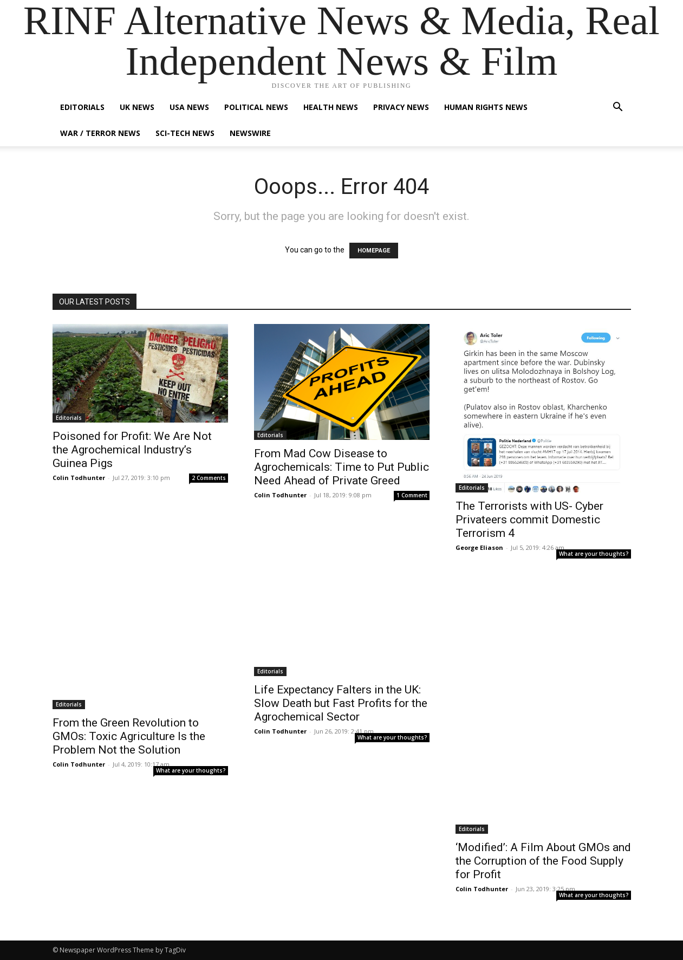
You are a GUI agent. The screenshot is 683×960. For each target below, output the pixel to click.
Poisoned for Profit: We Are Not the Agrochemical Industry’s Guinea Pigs (132, 450)
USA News (189, 107)
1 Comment (411, 495)
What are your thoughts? (594, 553)
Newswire (250, 133)
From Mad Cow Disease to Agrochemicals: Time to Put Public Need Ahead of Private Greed (341, 467)
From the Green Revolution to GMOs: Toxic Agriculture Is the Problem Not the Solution (129, 736)
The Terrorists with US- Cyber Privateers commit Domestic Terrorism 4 (529, 520)
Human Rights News (486, 107)
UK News (137, 107)
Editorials (82, 107)
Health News (330, 107)
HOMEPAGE (373, 250)
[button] (618, 108)
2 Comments (209, 478)
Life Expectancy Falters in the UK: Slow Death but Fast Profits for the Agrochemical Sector (340, 703)
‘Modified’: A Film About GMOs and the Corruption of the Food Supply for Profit (543, 861)
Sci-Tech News (184, 133)
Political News (256, 107)
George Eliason (479, 547)
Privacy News (401, 107)
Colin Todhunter (79, 477)
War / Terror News (100, 133)
